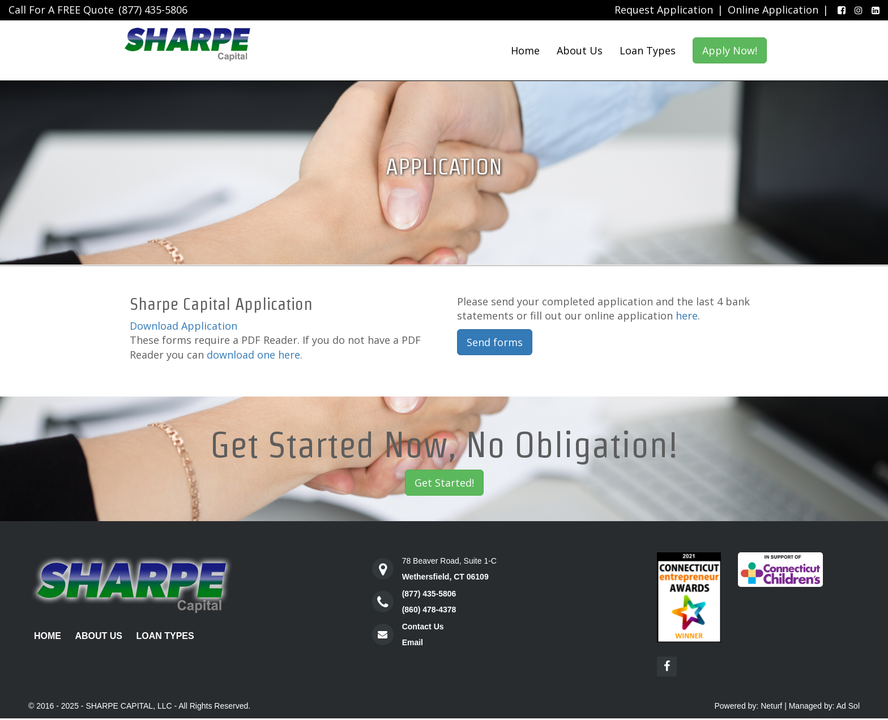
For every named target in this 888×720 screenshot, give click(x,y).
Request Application (663, 9)
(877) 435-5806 (152, 9)
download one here (253, 354)
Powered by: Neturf (748, 705)
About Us (580, 50)
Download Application (183, 326)
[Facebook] (839, 10)
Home (525, 50)
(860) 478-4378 (429, 609)
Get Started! (444, 482)
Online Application (773, 9)
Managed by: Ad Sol (824, 705)
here (687, 315)
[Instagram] (856, 10)
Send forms (495, 342)
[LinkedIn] (873, 10)
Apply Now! (729, 50)
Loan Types (648, 50)
